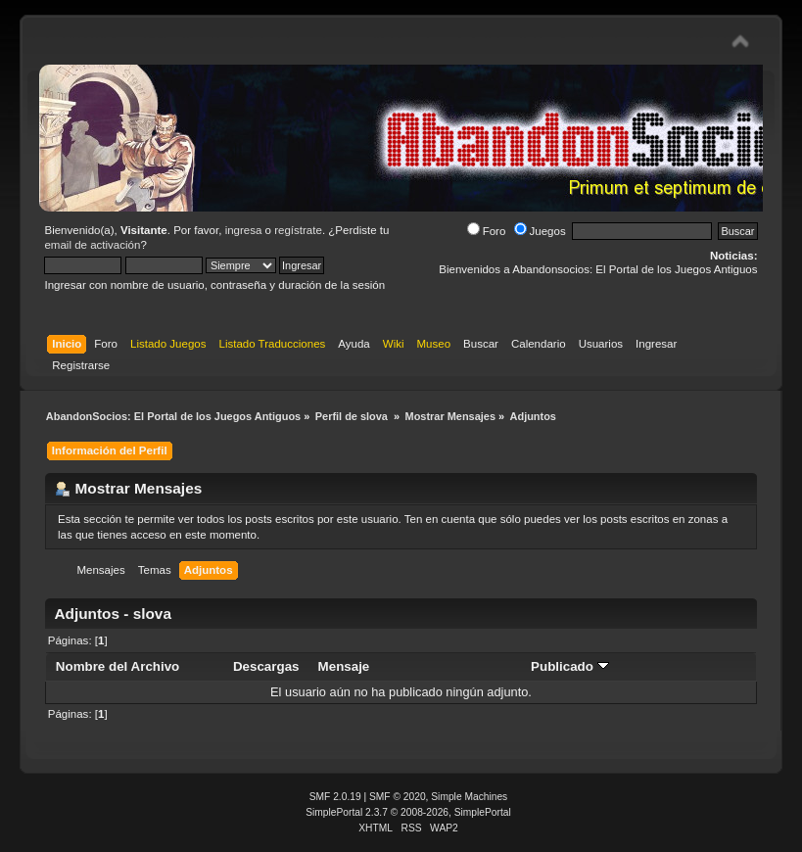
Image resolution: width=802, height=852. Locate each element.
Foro (486, 231)
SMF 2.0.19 (335, 796)
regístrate (298, 230)
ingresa (243, 230)
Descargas (266, 666)
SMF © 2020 (397, 796)
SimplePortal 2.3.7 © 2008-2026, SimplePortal (408, 812)
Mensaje (344, 666)
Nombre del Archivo (117, 666)
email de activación (92, 245)
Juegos (540, 231)
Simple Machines (469, 796)
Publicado (570, 666)
